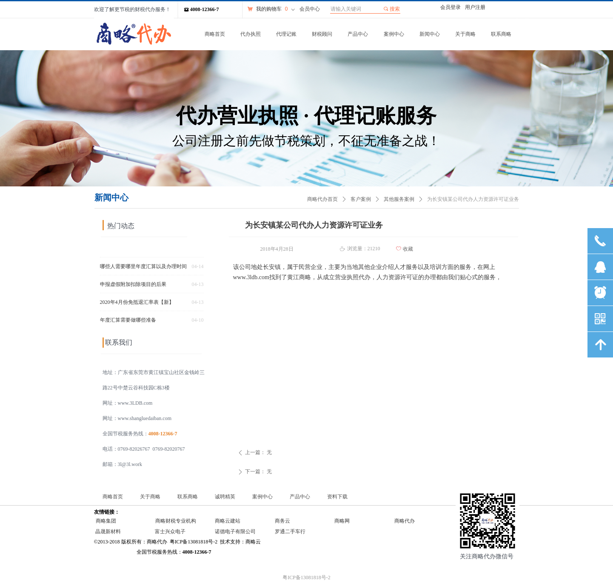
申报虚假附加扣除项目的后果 (133, 287)
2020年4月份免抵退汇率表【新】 (137, 305)
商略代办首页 (322, 199)
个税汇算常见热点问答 (125, 251)
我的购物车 (269, 9)
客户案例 (361, 199)
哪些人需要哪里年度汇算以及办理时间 (143, 269)
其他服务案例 (399, 199)
